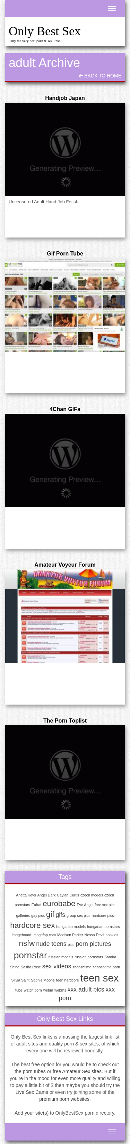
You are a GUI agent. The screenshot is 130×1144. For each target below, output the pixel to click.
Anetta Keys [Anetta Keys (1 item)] (26, 895)
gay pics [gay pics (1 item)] (38, 915)
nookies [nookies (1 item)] (111, 935)
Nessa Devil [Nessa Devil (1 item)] (94, 935)
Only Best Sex (45, 31)
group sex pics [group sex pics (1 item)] (78, 915)
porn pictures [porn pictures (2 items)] (93, 943)
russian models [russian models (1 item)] (61, 957)
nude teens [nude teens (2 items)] (51, 943)
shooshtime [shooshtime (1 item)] (82, 967)
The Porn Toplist (65, 721)
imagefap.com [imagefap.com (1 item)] (44, 935)
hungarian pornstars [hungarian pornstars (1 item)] (103, 926)
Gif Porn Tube (65, 254)
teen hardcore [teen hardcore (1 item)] (67, 980)
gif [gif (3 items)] (50, 914)
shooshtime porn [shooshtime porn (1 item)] (106, 967)
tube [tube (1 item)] (19, 990)
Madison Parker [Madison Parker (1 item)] (70, 935)
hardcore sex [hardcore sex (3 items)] (32, 925)
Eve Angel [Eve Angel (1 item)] (85, 905)
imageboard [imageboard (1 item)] (21, 935)
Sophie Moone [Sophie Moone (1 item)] (43, 980)
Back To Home (100, 75)
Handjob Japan (65, 98)
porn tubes (34, 1071)
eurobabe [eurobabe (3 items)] (59, 903)
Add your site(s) (32, 1113)
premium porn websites (64, 1099)
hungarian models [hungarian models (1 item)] (71, 926)
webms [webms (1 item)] (60, 990)
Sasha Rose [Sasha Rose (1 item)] (31, 967)
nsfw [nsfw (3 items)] (27, 943)
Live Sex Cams (32, 1092)
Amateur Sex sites (82, 1071)
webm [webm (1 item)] (48, 990)
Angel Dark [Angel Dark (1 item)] (46, 895)
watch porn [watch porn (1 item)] (33, 990)
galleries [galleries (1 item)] (23, 915)
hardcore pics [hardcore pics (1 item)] (103, 915)
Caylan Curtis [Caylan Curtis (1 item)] (68, 895)
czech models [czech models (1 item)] (91, 895)
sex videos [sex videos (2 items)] (56, 966)
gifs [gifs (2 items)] (60, 914)
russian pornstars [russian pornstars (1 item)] (89, 957)
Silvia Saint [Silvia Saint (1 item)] (20, 980)
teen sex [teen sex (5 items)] (99, 978)
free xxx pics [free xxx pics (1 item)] (105, 905)
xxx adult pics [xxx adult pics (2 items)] (86, 989)
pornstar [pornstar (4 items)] (30, 955)
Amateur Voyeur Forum (65, 565)
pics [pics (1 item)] (71, 944)
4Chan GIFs (65, 409)
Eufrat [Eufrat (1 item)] (36, 905)
